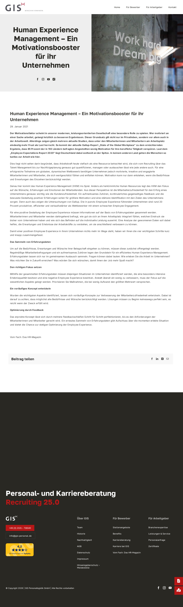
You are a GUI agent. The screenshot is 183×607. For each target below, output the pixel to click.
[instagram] (43, 79)
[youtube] (48, 79)
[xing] (54, 79)
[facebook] (37, 79)
